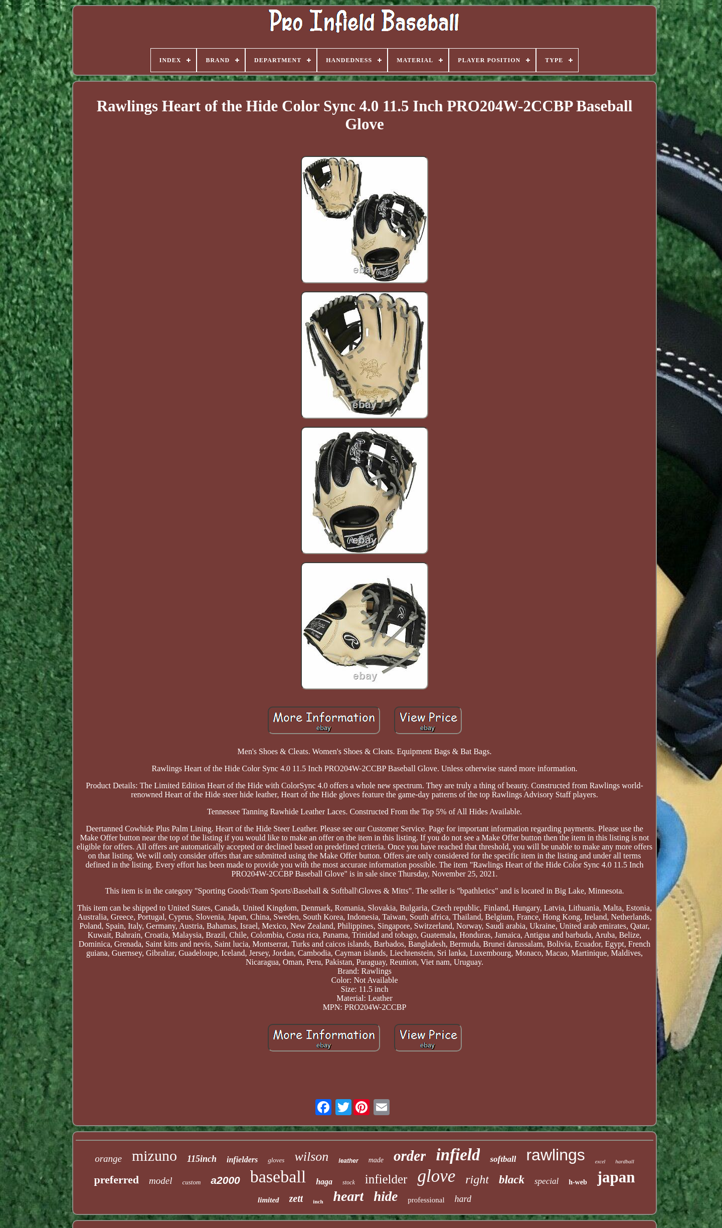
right (477, 1179)
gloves (276, 1160)
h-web (578, 1182)
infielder (386, 1179)
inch (318, 1201)
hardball (624, 1161)
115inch (202, 1159)
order (410, 1156)
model (160, 1180)
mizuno (154, 1155)
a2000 (225, 1180)
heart (348, 1196)
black (511, 1179)
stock (348, 1182)
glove (436, 1176)
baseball (278, 1176)
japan (616, 1177)
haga (324, 1181)
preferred (116, 1179)
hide (386, 1196)
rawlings (555, 1155)
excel (600, 1161)
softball (503, 1159)
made (376, 1160)
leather (348, 1160)
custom (192, 1182)
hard (463, 1199)
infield (458, 1155)
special (546, 1181)
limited (268, 1200)
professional (426, 1200)
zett (296, 1198)
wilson (311, 1156)
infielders (242, 1159)
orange (108, 1158)
